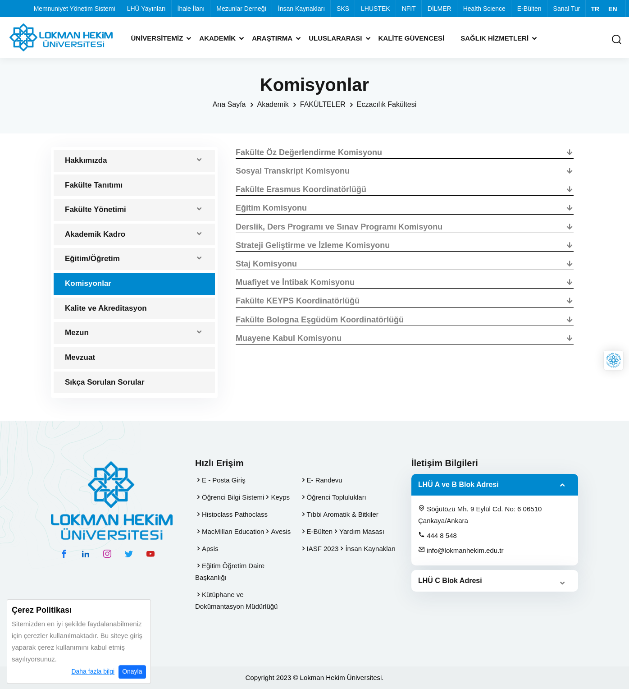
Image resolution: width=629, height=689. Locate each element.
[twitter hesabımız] (129, 554)
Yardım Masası (361, 531)
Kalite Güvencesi (411, 38)
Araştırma (272, 38)
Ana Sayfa (229, 104)
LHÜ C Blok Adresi (450, 580)
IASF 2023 (323, 548)
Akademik (217, 38)
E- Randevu (324, 480)
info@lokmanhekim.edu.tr (460, 550)
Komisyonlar (88, 283)
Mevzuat (80, 357)
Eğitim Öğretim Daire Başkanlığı (229, 571)
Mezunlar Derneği (241, 8)
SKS (343, 8)
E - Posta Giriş (224, 480)
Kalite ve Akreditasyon (106, 308)
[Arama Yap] (616, 40)
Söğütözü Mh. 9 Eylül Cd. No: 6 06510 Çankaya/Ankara (480, 514)
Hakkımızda (86, 160)
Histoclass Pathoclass (235, 514)
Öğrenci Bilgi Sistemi (233, 497)
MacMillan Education (233, 531)
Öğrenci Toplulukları (336, 497)
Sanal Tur (566, 8)
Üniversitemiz (157, 38)
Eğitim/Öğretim (92, 258)
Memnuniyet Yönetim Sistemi (74, 8)
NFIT (409, 8)
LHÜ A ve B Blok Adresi (458, 484)
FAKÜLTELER (323, 104)
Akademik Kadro (95, 234)
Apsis (210, 548)
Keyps (280, 497)
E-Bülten (529, 8)
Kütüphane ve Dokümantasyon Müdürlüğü (236, 600)
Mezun (77, 332)
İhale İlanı (191, 8)
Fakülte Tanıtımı (94, 185)
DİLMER (439, 8)
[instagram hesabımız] (107, 554)
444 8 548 (437, 535)
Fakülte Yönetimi (95, 209)
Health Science (484, 8)
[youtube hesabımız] (150, 554)
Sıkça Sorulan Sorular (105, 382)
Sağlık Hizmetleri (494, 38)
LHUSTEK (375, 8)
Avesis (281, 531)
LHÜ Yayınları (146, 8)
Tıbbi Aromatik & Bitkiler (342, 514)
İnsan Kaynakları (301, 8)
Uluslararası (335, 38)
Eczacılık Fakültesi (386, 104)
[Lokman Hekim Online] (613, 360)
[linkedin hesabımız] (86, 554)
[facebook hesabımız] (64, 554)
